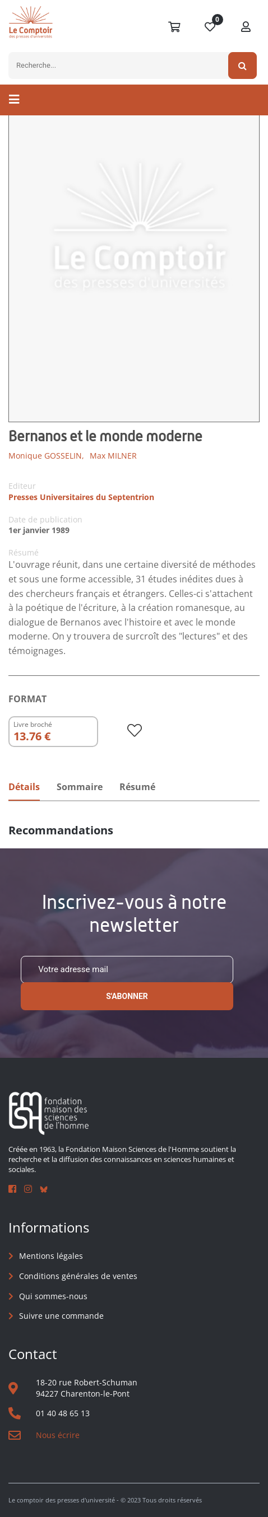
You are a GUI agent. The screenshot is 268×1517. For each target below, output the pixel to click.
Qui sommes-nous (53, 1296)
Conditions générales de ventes (78, 1276)
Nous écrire (58, 1435)
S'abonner (127, 996)
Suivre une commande (61, 1315)
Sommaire (80, 787)
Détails (24, 787)
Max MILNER (113, 455)
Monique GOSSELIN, (46, 455)
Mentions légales (51, 1255)
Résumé (137, 787)
